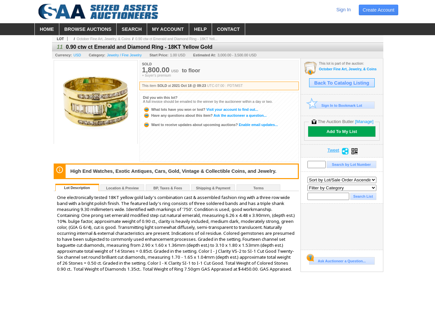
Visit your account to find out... (200, 109)
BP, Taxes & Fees (167, 188)
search (131, 29)
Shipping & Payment (213, 188)
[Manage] (364, 121)
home (47, 29)
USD (77, 55)
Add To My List (341, 131)
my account (168, 29)
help (200, 29)
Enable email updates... (210, 125)
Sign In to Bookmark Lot (335, 105)
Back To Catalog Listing (341, 83)
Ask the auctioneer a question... (205, 115)
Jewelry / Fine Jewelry (124, 55)
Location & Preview (122, 188)
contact (228, 29)
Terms (258, 188)
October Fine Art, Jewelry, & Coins (104, 39)
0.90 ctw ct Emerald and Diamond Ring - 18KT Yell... (176, 39)
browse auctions (87, 29)
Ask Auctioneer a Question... (337, 260)
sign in (343, 9)
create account (379, 10)
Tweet (333, 150)
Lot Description (77, 188)
